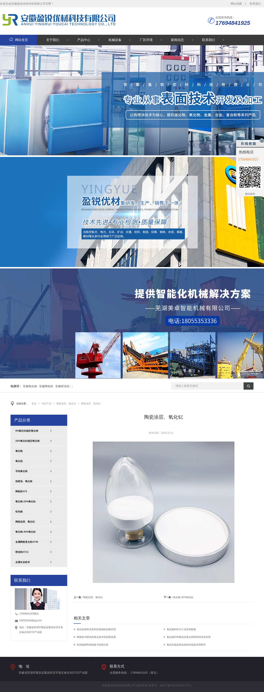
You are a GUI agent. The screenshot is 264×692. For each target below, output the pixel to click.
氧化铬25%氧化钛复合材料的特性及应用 (189, 637)
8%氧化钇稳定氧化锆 (26, 430)
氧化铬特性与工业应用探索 (181, 629)
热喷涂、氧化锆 (23, 481)
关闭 (262, 140)
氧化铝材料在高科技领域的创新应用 (96, 629)
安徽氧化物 (30, 386)
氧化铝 (19, 461)
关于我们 (52, 40)
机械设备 (115, 40)
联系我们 (255, 3)
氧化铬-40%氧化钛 (183, 597)
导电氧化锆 (21, 471)
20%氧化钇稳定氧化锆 (27, 441)
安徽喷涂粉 (62, 386)
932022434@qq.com (30, 620)
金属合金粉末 (22, 562)
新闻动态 (177, 40)
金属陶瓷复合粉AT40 (26, 542)
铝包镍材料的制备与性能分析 (93, 644)
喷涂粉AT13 (21, 552)
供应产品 (46, 403)
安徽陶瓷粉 (46, 386)
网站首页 (18, 40)
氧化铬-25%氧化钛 (25, 501)
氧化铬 (19, 451)
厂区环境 (146, 40)
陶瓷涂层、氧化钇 (66, 403)
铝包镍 (19, 511)
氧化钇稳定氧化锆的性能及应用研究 (186, 644)
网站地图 (236, 3)
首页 (34, 403)
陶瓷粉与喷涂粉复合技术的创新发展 (96, 637)
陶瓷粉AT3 (21, 491)
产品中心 (83, 40)
